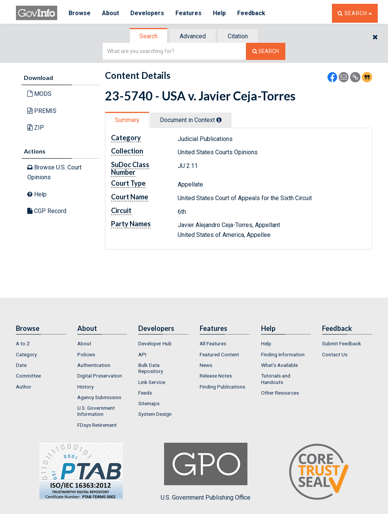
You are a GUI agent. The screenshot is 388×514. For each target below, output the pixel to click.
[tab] (149, 36)
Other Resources (280, 393)
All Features (213, 343)
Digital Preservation (99, 376)
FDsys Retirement (97, 425)
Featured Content (219, 354)
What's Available (279, 365)
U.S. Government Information (96, 411)
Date (21, 365)
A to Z (23, 343)
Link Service (151, 382)
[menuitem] (41, 343)
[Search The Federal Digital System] (265, 51)
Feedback (251, 13)
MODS (39, 93)
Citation (238, 36)
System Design (155, 414)
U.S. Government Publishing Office (205, 472)
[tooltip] (219, 120)
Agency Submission (99, 397)
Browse (80, 13)
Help (219, 13)
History (85, 387)
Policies (86, 354)
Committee (28, 376)
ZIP (35, 127)
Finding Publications (222, 387)
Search (148, 36)
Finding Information (283, 354)
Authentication (93, 365)
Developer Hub (155, 343)
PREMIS (41, 110)
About (110, 13)
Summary (127, 120)
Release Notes (216, 376)
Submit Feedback (341, 343)
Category (26, 354)
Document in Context (191, 120)
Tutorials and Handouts (275, 379)
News (206, 365)
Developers (147, 13)
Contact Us (334, 354)
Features (188, 13)
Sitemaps (149, 403)
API (142, 354)
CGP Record (46, 211)
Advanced (193, 36)
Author (23, 387)
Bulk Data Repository (150, 368)
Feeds (145, 393)
